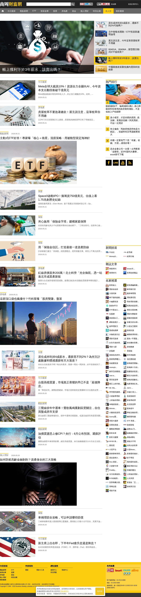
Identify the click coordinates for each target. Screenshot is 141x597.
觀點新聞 (3, 570)
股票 (12, 572)
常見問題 (54, 572)
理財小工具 (40, 570)
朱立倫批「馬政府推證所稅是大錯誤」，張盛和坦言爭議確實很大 (125, 132)
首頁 (5, 11)
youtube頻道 (123, 163)
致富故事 (3, 572)
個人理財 (3, 577)
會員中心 (54, 570)
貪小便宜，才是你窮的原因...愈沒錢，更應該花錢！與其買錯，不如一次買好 (125, 120)
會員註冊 (131, 4)
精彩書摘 (3, 580)
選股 (26, 570)
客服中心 (65, 570)
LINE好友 (116, 163)
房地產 (2, 575)
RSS (130, 163)
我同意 (100, 591)
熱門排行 (111, 81)
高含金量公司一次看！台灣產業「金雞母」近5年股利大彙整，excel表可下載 (125, 152)
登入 (137, 4)
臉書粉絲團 (109, 163)
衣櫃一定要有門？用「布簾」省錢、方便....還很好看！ (125, 141)
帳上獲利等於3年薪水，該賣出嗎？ (31, 69)
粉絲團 (113, 4)
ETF (12, 570)
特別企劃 (14, 577)
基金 (12, 575)
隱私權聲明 (64, 591)
